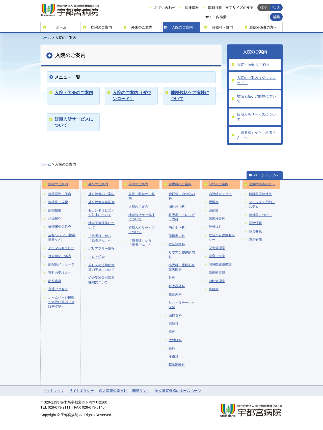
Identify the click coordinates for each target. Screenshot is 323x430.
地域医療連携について (101, 225)
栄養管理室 (217, 248)
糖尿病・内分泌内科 (182, 196)
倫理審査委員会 (59, 227)
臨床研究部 (217, 273)
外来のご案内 (141, 27)
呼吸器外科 (177, 286)
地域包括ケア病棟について (256, 98)
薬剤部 (214, 210)
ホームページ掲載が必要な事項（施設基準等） (61, 302)
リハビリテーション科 (182, 305)
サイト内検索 (216, 17)
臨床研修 (255, 239)
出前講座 (54, 281)
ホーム (61, 27)
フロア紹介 (96, 257)
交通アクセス (58, 289)
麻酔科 (173, 324)
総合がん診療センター (222, 237)
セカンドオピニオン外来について (101, 213)
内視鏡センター (220, 194)
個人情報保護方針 (113, 391)
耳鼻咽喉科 (177, 365)
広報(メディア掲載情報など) (61, 237)
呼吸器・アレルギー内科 (182, 217)
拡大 (276, 7)
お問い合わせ (164, 8)
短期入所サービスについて (256, 116)
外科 (172, 278)
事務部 (214, 289)
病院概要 (54, 210)
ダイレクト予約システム (262, 204)
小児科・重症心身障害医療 (182, 267)
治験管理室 (217, 281)
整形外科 (175, 294)
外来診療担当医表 (101, 202)
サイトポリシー (81, 391)
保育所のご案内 (59, 256)
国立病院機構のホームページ (178, 391)
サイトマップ (53, 391)
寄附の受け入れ (59, 273)
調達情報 (192, 8)
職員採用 (215, 8)
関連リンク (141, 391)
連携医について (260, 215)
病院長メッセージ (61, 264)
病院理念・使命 (59, 194)
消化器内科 (177, 227)
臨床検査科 (217, 219)
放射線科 (175, 340)
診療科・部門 (222, 27)
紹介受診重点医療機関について (101, 280)
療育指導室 (217, 256)
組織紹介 (54, 219)
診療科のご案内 (180, 184)
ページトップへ (266, 175)
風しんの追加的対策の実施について (101, 267)
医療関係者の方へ (263, 27)
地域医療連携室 (220, 264)
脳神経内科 (177, 206)
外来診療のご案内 (101, 194)
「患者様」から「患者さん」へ (256, 135)
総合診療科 (177, 244)
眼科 (172, 348)
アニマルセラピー (61, 248)
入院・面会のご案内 (74, 92)
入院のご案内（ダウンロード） (256, 80)
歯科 (172, 332)
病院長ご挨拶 (58, 202)
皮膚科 (173, 357)
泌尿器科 (175, 315)
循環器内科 (177, 236)
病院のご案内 (101, 27)
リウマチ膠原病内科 (182, 255)
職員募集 (255, 231)
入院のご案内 (182, 27)
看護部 (214, 202)
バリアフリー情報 (101, 248)
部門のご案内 (218, 184)
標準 (263, 7)
